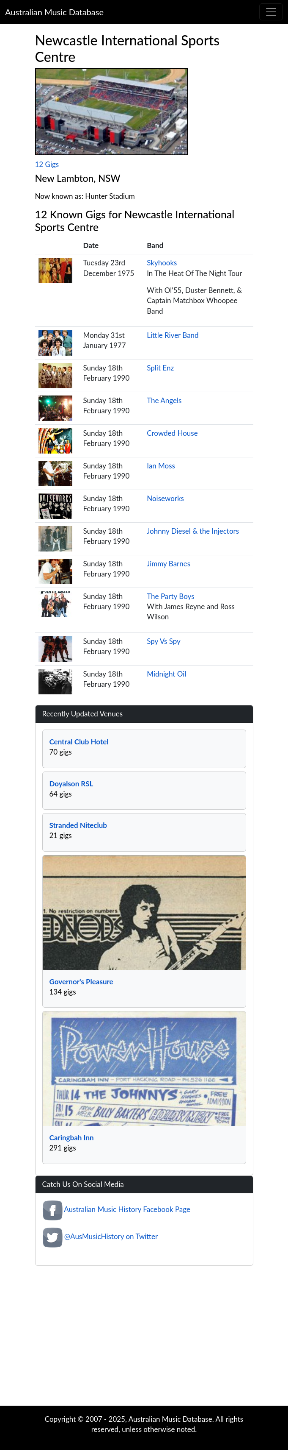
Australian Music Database (54, 12)
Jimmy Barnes (168, 563)
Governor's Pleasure (81, 981)
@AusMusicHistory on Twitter (111, 1236)
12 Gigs (47, 164)
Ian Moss (161, 465)
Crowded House (172, 433)
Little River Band (172, 335)
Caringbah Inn (71, 1137)
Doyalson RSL (71, 783)
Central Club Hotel (79, 741)
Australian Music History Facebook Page (127, 1209)
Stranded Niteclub (78, 825)
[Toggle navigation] (271, 11)
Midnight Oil (166, 673)
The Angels (164, 400)
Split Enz (160, 367)
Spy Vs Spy (164, 641)
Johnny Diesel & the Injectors (193, 530)
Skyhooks (162, 262)
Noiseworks (165, 498)
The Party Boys (170, 596)
